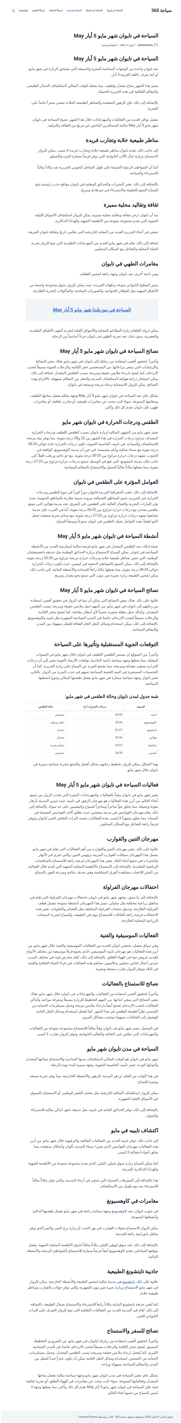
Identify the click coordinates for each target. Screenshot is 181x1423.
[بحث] (12, 10)
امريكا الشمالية (54, 10)
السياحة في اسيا (73, 10)
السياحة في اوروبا (113, 10)
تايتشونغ (126, 1281)
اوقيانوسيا (21, 10)
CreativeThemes (86, 1416)
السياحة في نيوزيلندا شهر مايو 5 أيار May (90, 309)
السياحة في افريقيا (92, 10)
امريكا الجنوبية (37, 10)
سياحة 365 (160, 10)
